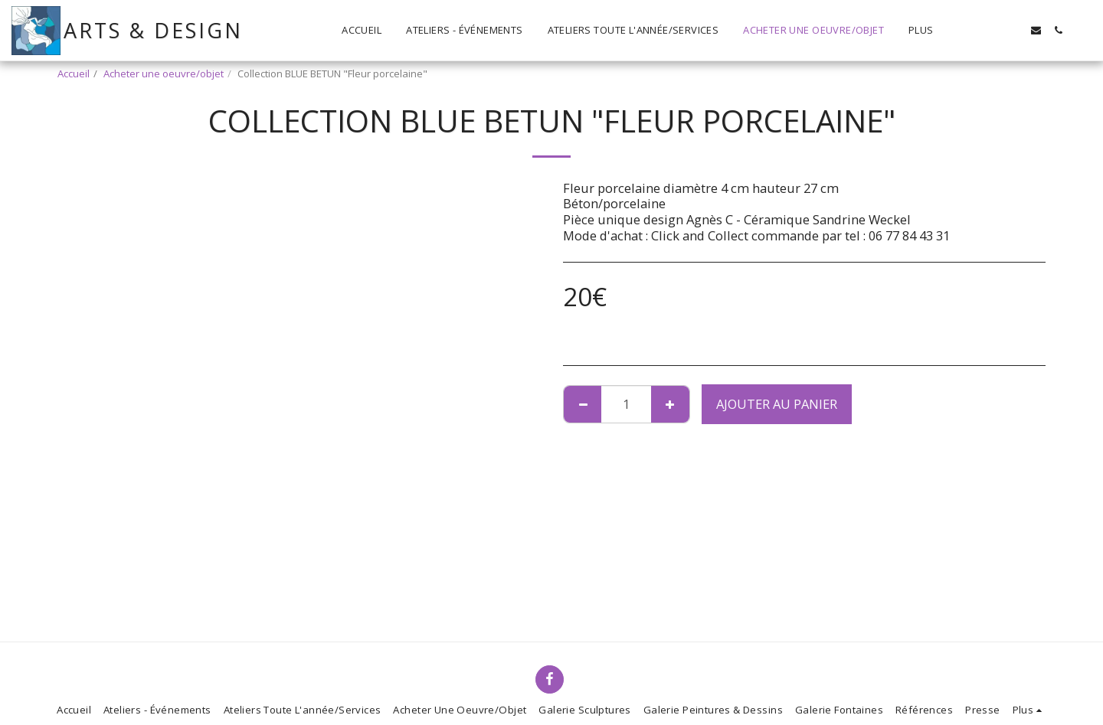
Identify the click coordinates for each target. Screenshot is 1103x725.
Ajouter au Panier (776, 404)
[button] (991, 30)
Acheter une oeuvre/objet (163, 73)
